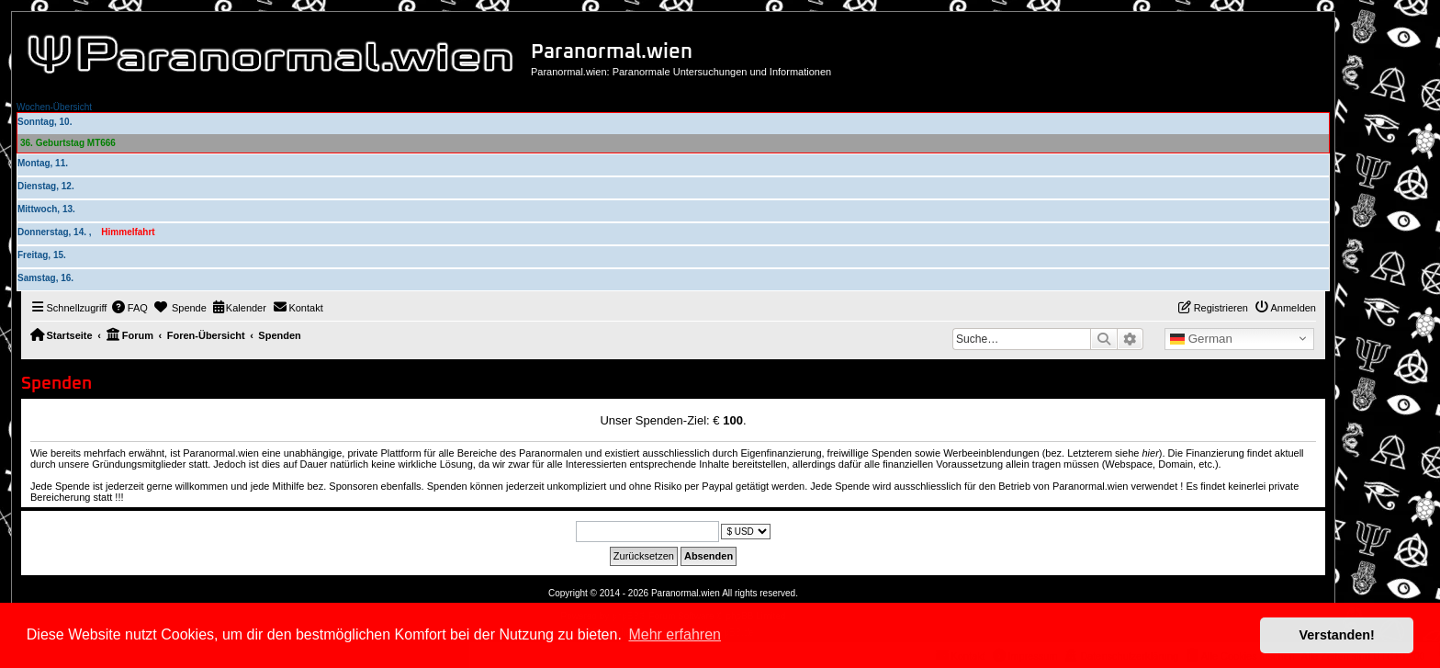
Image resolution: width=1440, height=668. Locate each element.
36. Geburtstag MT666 (68, 143)
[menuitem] (129, 308)
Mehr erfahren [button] (674, 634)
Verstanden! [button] (1337, 635)
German (1201, 339)
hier (1150, 453)
